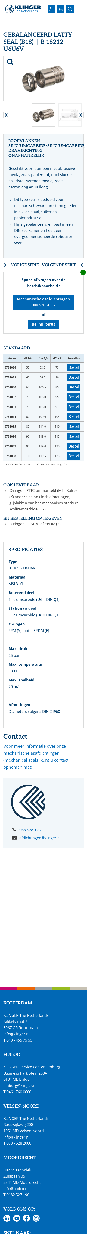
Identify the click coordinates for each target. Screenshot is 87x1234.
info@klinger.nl (16, 1034)
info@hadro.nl (15, 1188)
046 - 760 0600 (18, 1091)
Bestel (73, 367)
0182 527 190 (17, 1194)
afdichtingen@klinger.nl (40, 838)
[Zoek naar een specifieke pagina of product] (70, 9)
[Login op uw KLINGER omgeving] (51, 9)
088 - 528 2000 (18, 1143)
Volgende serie (59, 265)
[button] (80, 9)
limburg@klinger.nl (19, 1085)
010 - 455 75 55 (19, 1040)
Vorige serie (25, 265)
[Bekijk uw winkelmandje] (60, 9)
